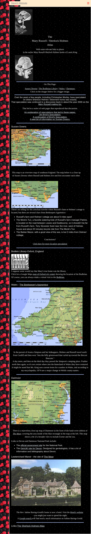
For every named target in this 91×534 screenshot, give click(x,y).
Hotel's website (76, 512)
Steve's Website (19, 3)
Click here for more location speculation (50, 244)
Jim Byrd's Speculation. (50, 114)
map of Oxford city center (44, 274)
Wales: (62, 88)
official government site (31, 445)
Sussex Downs (31, 88)
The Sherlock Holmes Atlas (31, 526)
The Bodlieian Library (48, 88)
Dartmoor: (70, 88)
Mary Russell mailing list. (50, 104)
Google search (25, 518)
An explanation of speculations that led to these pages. (50, 112)
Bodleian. (60, 277)
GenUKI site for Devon (31, 448)
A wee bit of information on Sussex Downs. (50, 119)
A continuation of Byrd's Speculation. (50, 117)
